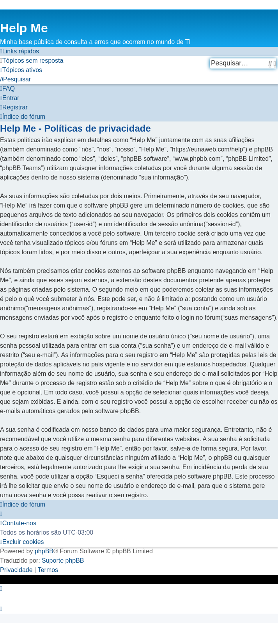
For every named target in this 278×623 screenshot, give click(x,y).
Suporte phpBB (63, 560)
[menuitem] (31, 60)
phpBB (44, 551)
